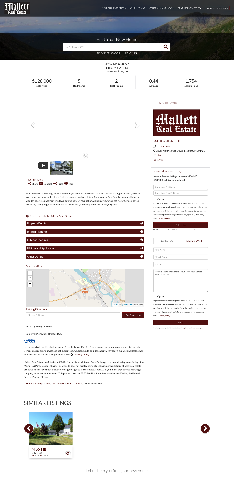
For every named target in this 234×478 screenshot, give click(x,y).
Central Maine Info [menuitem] (161, 8)
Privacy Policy (81, 354)
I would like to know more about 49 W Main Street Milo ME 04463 (180, 280)
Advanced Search (108, 53)
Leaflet (115, 305)
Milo (69, 383)
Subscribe (181, 225)
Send (180, 322)
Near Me (130, 53)
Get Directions (133, 315)
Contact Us (160, 155)
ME (48, 383)
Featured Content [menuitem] (189, 8)
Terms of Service (195, 328)
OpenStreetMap (127, 305)
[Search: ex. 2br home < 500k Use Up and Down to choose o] (112, 47)
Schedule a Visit (194, 240)
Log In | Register (217, 8)
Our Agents (160, 159)
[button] (166, 47)
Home (29, 383)
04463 (78, 383)
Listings (39, 383)
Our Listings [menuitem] (137, 8)
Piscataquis (58, 383)
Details (68, 454)
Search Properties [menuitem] (114, 8)
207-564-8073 (163, 146)
